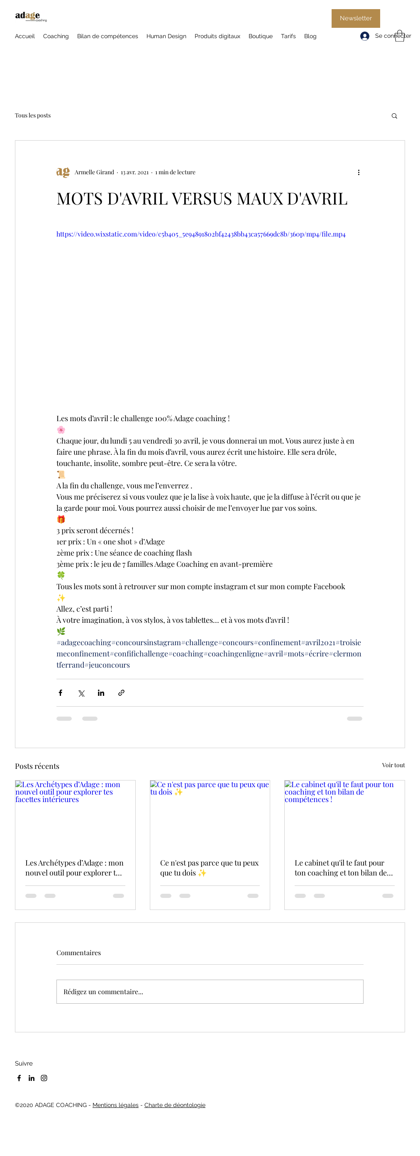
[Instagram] (44, 1078)
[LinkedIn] (31, 1078)
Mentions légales (116, 1105)
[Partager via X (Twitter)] (81, 693)
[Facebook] (19, 1078)
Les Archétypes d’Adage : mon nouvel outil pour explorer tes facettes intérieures (74, 868)
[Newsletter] (356, 18)
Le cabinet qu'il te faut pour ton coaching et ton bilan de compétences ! (341, 868)
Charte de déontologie (174, 1105)
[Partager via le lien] (121, 693)
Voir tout (393, 765)
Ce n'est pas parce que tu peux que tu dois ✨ (209, 868)
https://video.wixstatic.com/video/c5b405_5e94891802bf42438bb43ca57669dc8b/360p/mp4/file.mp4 (201, 233)
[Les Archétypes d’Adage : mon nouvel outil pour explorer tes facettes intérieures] (75, 814)
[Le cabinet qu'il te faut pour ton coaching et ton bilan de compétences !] (345, 814)
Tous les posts (33, 115)
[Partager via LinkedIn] (101, 693)
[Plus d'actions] (359, 172)
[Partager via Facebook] (60, 693)
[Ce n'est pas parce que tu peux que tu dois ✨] (210, 814)
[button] (400, 36)
